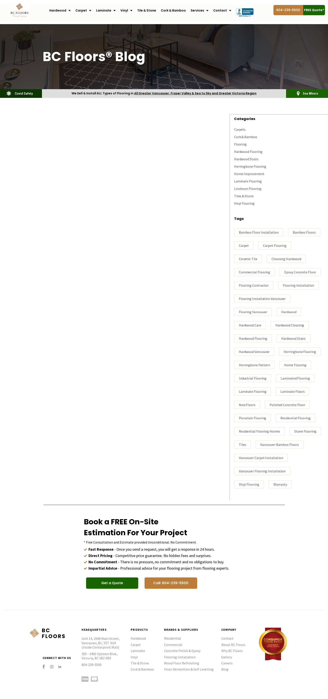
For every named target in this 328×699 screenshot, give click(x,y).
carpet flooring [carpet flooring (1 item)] (274, 245)
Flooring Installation (180, 657)
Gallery (226, 657)
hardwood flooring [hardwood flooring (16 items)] (253, 338)
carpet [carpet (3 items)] (244, 245)
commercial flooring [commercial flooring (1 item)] (254, 272)
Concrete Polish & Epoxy (182, 650)
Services (199, 11)
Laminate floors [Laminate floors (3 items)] (292, 391)
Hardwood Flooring (248, 151)
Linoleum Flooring (247, 188)
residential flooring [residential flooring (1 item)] (295, 418)
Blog (224, 669)
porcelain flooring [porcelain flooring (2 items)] (252, 418)
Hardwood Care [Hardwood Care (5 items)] (250, 325)
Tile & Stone (146, 10)
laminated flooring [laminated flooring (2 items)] (295, 378)
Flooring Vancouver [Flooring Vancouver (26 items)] (253, 311)
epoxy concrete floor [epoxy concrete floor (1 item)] (300, 272)
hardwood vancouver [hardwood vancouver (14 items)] (254, 351)
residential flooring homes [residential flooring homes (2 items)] (259, 431)
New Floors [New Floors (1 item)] (247, 404)
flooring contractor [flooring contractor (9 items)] (254, 285)
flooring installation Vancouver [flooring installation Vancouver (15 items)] (262, 298)
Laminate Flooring (248, 181)
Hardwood (60, 11)
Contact (222, 11)
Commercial (173, 644)
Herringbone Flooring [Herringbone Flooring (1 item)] (300, 351)
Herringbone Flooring (250, 166)
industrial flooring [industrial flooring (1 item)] (252, 378)
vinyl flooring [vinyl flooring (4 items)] (249, 484)
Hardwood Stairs (246, 159)
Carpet (83, 11)
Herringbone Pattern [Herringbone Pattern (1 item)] (254, 365)
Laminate (106, 11)
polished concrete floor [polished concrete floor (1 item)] (287, 404)
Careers (227, 663)
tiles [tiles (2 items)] (242, 444)
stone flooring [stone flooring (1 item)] (305, 431)
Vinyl (126, 11)
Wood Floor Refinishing (181, 663)
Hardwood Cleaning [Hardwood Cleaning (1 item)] (289, 325)
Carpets (240, 129)
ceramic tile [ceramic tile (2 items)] (248, 258)
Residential (172, 638)
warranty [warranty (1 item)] (280, 484)
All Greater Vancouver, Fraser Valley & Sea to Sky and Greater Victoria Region (195, 93)
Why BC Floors (232, 650)
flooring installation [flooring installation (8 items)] (298, 285)
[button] (112, 583)
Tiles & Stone (244, 196)
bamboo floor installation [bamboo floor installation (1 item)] (259, 232)
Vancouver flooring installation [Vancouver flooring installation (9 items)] (262, 471)
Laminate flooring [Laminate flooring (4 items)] (252, 391)
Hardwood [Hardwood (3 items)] (288, 311)
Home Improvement (249, 173)
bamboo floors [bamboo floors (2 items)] (304, 232)
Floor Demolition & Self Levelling (189, 669)
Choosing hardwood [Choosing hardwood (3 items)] (286, 258)
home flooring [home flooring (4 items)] (295, 365)
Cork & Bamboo (173, 10)
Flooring (240, 144)
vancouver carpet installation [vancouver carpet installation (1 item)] (261, 457)
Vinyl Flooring (244, 203)
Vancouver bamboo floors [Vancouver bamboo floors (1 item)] (279, 444)
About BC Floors (233, 644)
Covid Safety (24, 93)
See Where (310, 93)
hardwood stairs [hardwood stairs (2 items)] (293, 338)
